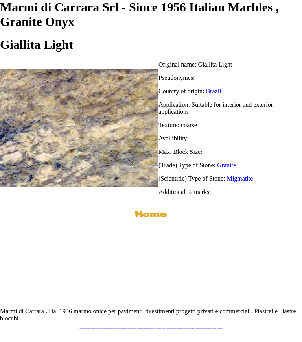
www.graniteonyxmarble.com (130, 328)
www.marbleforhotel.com (187, 328)
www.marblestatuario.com (209, 328)
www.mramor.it (135, 328)
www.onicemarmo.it (214, 328)
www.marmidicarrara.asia (158, 328)
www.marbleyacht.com (181, 328)
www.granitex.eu (106, 328)
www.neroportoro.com (171, 328)
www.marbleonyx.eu (119, 328)
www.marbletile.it (115, 328)
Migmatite (240, 178)
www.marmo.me (150, 328)
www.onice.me (153, 328)
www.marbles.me (163, 328)
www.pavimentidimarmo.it (219, 328)
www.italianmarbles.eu (93, 328)
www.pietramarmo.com (198, 328)
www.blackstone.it (98, 328)
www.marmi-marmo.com (192, 328)
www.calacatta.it (102, 328)
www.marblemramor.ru (140, 328)
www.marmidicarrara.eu (87, 328)
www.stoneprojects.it (110, 328)
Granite (226, 165)
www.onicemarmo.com (145, 328)
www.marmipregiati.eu (124, 328)
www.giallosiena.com (176, 328)
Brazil (213, 91)
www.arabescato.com (203, 328)
